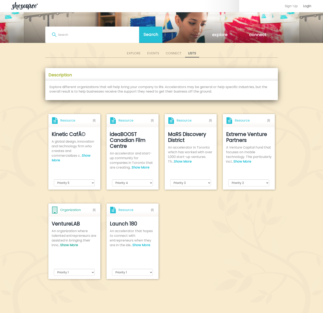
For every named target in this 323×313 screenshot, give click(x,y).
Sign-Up (291, 6)
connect (257, 35)
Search (150, 34)
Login (307, 6)
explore (220, 35)
